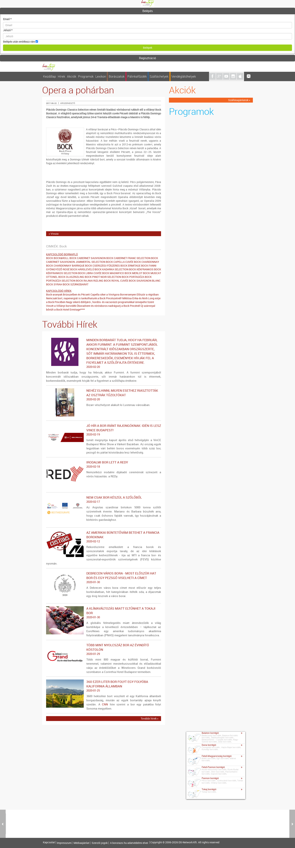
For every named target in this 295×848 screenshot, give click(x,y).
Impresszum (64, 843)
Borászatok (117, 76)
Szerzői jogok (100, 843)
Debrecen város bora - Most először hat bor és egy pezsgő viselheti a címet (103, 577)
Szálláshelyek (159, 76)
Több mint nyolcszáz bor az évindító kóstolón (103, 649)
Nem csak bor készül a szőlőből (103, 499)
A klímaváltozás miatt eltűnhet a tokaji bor (103, 612)
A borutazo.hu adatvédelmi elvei (129, 843)
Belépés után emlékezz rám (19, 41)
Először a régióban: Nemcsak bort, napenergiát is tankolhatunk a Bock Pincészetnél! (102, 296)
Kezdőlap (49, 76)
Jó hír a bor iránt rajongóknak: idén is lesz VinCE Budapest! (103, 430)
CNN (105, 704)
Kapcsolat (49, 842)
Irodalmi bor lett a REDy (103, 464)
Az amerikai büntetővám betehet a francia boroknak (103, 536)
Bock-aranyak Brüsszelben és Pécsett (68, 294)
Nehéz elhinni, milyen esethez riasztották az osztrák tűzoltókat (103, 394)
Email (7, 19)
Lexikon (100, 76)
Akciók (71, 76)
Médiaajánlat (81, 843)
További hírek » (149, 718)
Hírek (61, 76)
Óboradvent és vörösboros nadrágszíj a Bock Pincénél (108, 306)
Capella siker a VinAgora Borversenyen (113, 294)
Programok (86, 76)
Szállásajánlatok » (239, 100)
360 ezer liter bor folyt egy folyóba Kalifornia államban (103, 686)
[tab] (147, 11)
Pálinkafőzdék (137, 76)
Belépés (147, 11)
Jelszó (7, 30)
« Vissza (54, 233)
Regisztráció (147, 58)
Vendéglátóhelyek (183, 76)
